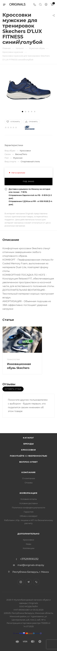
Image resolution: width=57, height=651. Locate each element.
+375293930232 (29, 559)
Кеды (28, 544)
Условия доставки (28, 503)
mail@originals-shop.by (30, 565)
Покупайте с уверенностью (28, 456)
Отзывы (29, 482)
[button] (22, 112)
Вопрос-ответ (28, 462)
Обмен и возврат (28, 516)
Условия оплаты (28, 499)
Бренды (28, 444)
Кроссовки (28, 450)
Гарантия (28, 512)
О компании (28, 478)
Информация (28, 493)
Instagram (20, 582)
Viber (36, 582)
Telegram (28, 582)
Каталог (28, 437)
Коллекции (28, 548)
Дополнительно (28, 533)
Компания (28, 472)
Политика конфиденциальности (28, 507)
